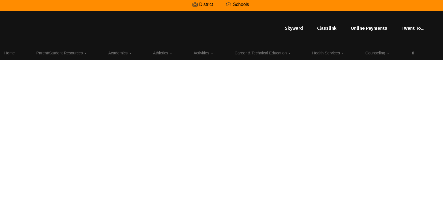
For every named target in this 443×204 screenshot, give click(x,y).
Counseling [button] (295, 52)
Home (18, 52)
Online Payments (247, 25)
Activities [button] (160, 52)
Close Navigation (344, 54)
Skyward (172, 25)
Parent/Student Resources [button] (57, 52)
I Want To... (291, 25)
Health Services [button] (259, 52)
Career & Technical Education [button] (206, 52)
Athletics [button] (132, 52)
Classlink (205, 25)
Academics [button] (102, 52)
